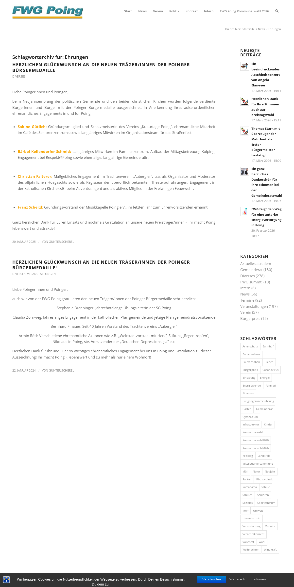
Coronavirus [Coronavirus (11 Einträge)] (270, 370)
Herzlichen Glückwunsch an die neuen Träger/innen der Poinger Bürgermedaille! (101, 265)
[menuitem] (128, 11)
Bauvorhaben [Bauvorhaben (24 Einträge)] (251, 362)
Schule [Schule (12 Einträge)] (265, 487)
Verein (245, 312)
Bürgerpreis (250, 318)
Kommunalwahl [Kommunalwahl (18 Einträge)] (252, 432)
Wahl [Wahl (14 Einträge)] (262, 542)
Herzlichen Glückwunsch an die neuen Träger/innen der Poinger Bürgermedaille (101, 67)
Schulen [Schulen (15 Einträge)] (247, 495)
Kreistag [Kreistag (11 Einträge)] (247, 455)
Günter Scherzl (61, 242)
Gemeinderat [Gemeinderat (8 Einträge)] (264, 409)
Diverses (19, 76)
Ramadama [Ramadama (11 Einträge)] (249, 487)
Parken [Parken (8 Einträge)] (247, 479)
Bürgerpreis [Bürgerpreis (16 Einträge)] (250, 370)
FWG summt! (251, 281)
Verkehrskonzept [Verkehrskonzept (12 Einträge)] (253, 534)
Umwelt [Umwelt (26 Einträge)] (258, 510)
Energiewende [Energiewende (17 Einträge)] (251, 385)
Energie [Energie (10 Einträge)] (265, 377)
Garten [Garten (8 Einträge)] (246, 409)
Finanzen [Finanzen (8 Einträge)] (248, 393)
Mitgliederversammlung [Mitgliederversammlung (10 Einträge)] (257, 463)
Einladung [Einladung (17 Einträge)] (248, 377)
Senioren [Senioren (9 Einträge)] (263, 495)
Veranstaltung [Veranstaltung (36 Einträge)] (251, 526)
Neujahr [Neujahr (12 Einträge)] (270, 471)
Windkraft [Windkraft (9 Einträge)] (270, 549)
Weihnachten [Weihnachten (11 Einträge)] (250, 549)
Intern (245, 287)
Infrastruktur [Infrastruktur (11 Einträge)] (250, 424)
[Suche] (277, 11)
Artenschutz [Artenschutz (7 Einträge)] (250, 346)
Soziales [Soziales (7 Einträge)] (247, 503)
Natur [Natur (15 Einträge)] (256, 471)
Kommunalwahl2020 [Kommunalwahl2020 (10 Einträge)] (255, 440)
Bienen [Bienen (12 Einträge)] (269, 362)
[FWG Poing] (47, 11)
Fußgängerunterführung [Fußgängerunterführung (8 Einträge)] (258, 401)
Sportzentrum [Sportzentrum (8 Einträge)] (266, 503)
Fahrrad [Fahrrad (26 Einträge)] (270, 385)
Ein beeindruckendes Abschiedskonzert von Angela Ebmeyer (265, 74)
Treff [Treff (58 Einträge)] (245, 510)
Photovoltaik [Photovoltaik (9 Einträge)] (264, 479)
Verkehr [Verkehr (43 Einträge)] (270, 526)
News (245, 294)
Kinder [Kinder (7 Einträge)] (268, 424)
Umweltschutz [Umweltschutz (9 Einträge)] (251, 518)
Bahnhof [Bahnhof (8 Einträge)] (268, 346)
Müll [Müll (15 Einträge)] (245, 471)
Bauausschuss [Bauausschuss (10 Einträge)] (251, 354)
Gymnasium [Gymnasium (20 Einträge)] (250, 417)
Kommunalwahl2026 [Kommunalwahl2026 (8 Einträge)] (255, 448)
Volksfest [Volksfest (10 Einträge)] (248, 542)
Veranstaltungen (41, 274)
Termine (247, 300)
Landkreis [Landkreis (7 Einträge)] (264, 455)
